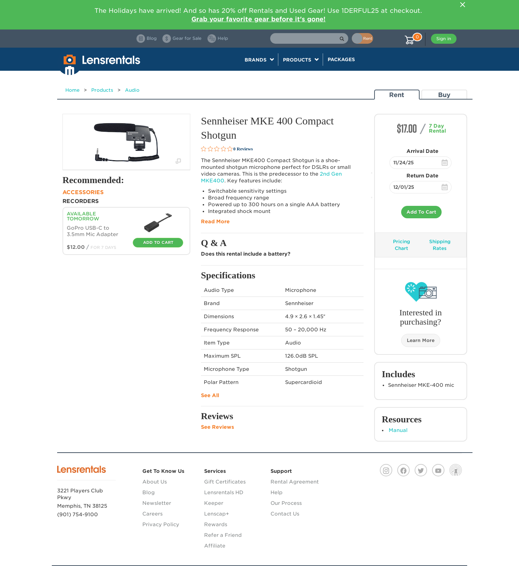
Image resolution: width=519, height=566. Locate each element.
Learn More (421, 340)
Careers (152, 514)
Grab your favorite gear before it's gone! (258, 19)
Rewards (215, 524)
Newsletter (156, 503)
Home (72, 90)
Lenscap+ (216, 514)
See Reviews (217, 427)
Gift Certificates (225, 482)
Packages (341, 59)
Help (277, 492)
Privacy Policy (160, 524)
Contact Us (285, 514)
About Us (154, 482)
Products (102, 90)
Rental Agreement (295, 482)
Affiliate (214, 546)
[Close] (462, 4)
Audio (132, 90)
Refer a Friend (223, 535)
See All (210, 395)
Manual (398, 430)
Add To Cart (421, 212)
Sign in (443, 38)
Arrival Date (422, 151)
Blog (148, 492)
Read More (215, 221)
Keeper (213, 503)
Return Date (422, 175)
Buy (444, 94)
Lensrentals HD (224, 492)
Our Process (286, 503)
